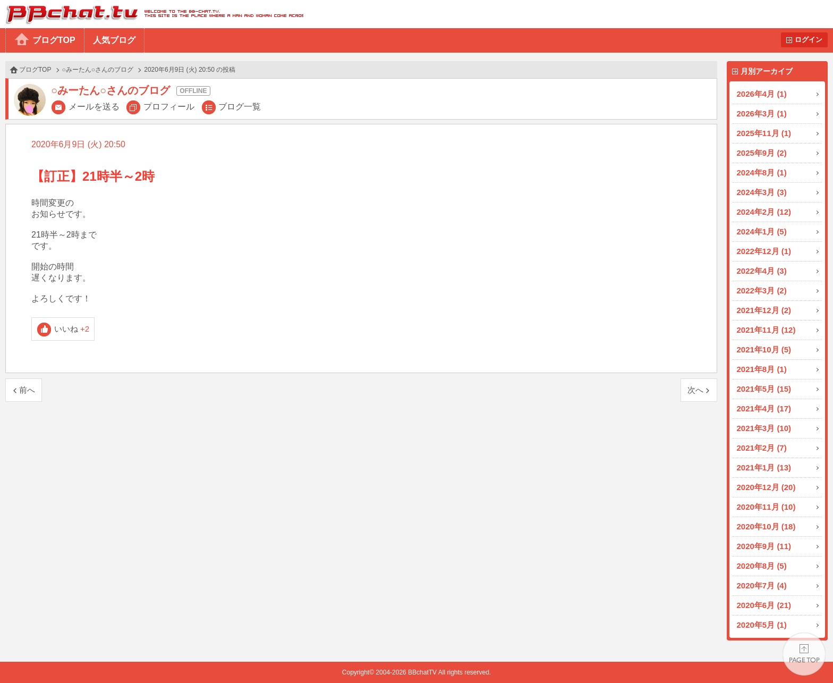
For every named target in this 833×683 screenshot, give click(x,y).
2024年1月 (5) (762, 231)
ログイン (808, 40)
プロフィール (168, 106)
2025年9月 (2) (762, 152)
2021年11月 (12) (766, 329)
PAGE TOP (804, 654)
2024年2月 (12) (764, 211)
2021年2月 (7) (762, 447)
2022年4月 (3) (762, 270)
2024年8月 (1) (762, 172)
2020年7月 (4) (762, 585)
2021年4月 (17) (764, 408)
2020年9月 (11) (764, 546)
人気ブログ (114, 40)
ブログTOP (53, 40)
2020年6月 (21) (764, 605)
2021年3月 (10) (764, 428)
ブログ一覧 (239, 106)
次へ (695, 389)
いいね (72, 328)
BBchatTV (151, 14)
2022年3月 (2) (762, 290)
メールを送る (94, 106)
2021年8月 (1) (762, 369)
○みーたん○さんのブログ (98, 69)
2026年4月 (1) (762, 93)
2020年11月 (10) (766, 506)
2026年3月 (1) (762, 113)
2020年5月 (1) (762, 624)
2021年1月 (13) (764, 467)
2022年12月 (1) (764, 251)
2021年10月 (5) (764, 349)
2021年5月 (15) (764, 388)
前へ (27, 389)
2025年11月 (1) (764, 133)
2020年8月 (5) (762, 565)
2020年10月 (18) (766, 526)
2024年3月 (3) (762, 192)
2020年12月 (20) (766, 487)
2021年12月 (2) (764, 310)
